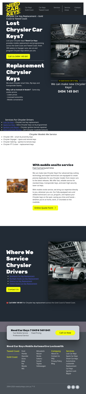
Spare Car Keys (9, 125)
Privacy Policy (56, 361)
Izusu (24, 358)
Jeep (23, 361)
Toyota (39, 363)
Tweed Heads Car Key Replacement (23, 284)
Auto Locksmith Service (12, 130)
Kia (23, 363)
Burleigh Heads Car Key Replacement (24, 279)
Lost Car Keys (8, 122)
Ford (23, 351)
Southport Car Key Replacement (22, 276)
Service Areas (67, 8)
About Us (54, 353)
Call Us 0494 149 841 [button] (18, 56)
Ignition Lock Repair (11, 127)
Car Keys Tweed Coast (44, 8)
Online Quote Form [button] (45, 207)
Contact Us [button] (13, 289)
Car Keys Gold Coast (29, 8)
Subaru (39, 358)
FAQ (52, 358)
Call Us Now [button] (65, 332)
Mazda (24, 366)
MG (23, 368)
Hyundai (25, 356)
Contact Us (78, 8)
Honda (24, 353)
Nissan (39, 353)
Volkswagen (41, 366)
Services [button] (57, 8)
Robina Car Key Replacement (21, 281)
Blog (53, 363)
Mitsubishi (40, 351)
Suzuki (38, 361)
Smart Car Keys (72, 358)
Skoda (38, 356)
